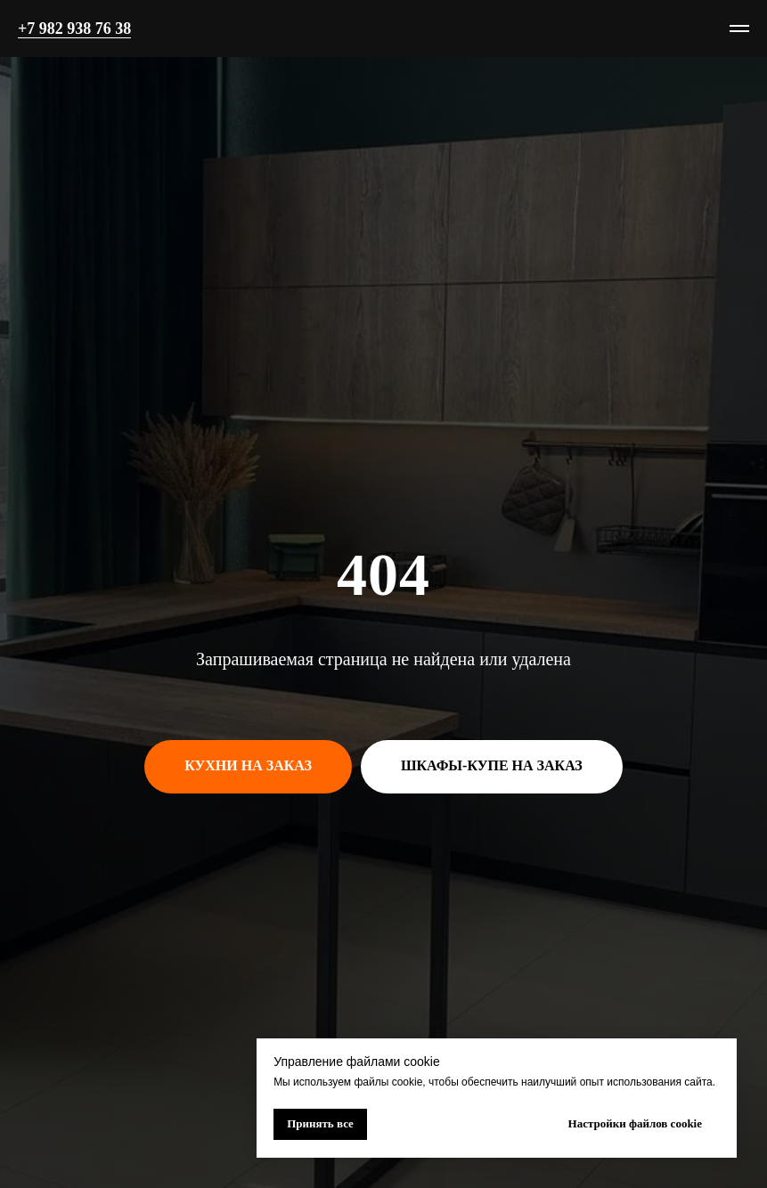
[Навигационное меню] (739, 28)
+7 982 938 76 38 (74, 28)
